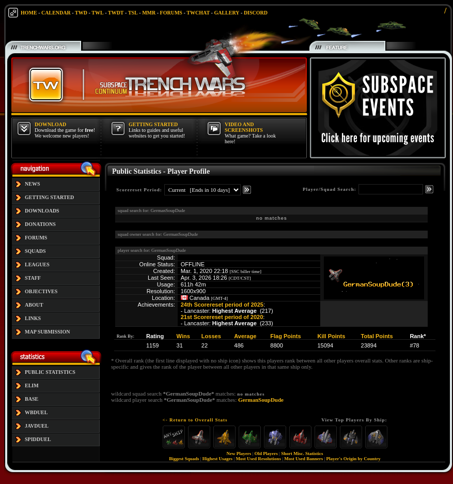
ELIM (32, 385)
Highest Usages (217, 458)
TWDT (116, 13)
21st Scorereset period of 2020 (222, 317)
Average (245, 336)
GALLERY (226, 13)
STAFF (33, 278)
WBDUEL (36, 412)
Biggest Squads (184, 458)
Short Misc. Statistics (302, 453)
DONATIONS (40, 224)
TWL (97, 13)
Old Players (266, 453)
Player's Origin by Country (353, 458)
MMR (148, 13)
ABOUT (34, 305)
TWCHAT (198, 13)
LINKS (33, 318)
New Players (239, 453)
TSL (133, 13)
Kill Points (332, 336)
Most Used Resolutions (258, 458)
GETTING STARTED (49, 197)
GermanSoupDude (261, 400)
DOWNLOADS (42, 211)
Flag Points (285, 336)
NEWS (32, 184)
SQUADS (35, 251)
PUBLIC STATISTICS (50, 372)
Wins (183, 336)
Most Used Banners (303, 458)
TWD (81, 13)
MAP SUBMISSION (47, 332)
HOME (29, 13)
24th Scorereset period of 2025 (222, 304)
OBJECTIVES (41, 291)
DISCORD (256, 13)
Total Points (377, 336)
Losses (211, 336)
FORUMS (171, 13)
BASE (31, 399)
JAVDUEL (37, 426)
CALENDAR (56, 13)
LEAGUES (37, 264)
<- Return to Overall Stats (195, 419)
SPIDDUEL (38, 439)
